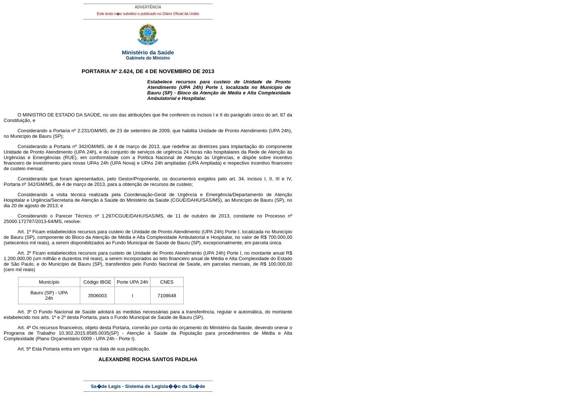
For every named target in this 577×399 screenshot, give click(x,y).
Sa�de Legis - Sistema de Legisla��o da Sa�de (148, 386)
